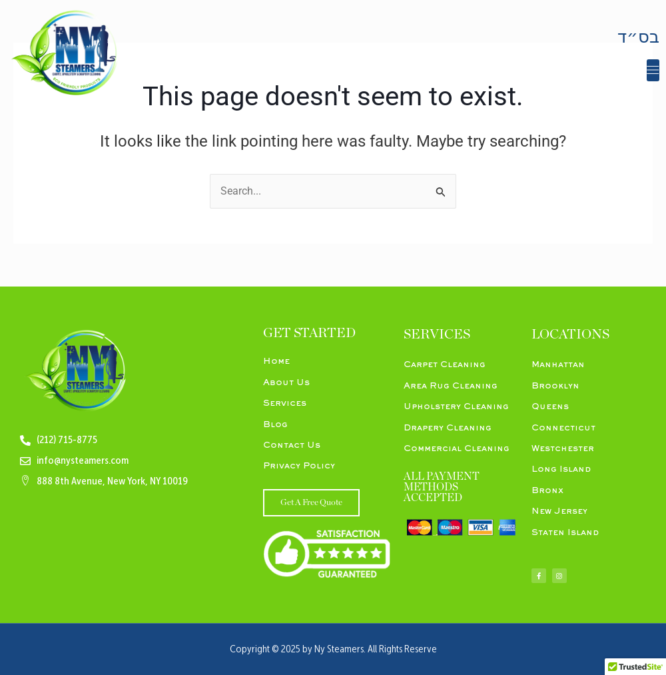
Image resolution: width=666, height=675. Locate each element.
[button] (653, 70)
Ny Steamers (339, 649)
